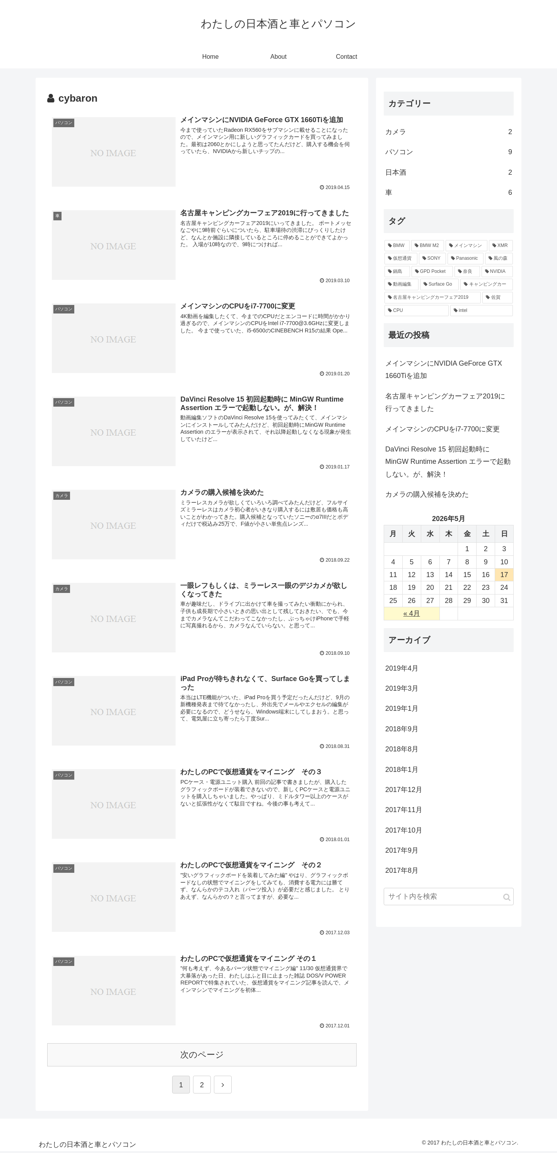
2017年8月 (402, 870)
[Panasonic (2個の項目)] (466, 258)
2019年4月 (402, 668)
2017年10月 (403, 830)
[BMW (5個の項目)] (397, 246)
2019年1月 (402, 708)
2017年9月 (402, 850)
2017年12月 (403, 790)
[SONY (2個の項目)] (432, 258)
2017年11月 (403, 810)
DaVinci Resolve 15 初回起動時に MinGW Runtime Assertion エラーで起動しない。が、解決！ (448, 461)
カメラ (448, 132)
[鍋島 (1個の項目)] (397, 272)
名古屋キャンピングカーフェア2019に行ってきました (445, 402)
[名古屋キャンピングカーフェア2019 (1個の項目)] (432, 297)
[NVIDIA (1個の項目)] (497, 272)
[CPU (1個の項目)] (416, 311)
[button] (507, 897)
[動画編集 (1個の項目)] (401, 284)
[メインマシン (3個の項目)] (466, 246)
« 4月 (411, 613)
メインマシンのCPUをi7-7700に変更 (442, 429)
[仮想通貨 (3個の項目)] (400, 258)
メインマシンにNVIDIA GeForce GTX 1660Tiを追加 (443, 369)
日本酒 (448, 172)
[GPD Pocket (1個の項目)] (432, 272)
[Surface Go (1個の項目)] (439, 284)
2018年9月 (402, 729)
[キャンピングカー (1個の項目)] (486, 284)
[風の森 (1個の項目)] (499, 258)
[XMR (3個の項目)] (501, 246)
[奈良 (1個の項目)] (467, 272)
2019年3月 (402, 688)
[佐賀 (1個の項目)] (497, 297)
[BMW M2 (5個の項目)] (427, 246)
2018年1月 (402, 769)
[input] (449, 896)
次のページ (202, 1056)
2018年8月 (402, 749)
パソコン (448, 152)
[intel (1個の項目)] (481, 311)
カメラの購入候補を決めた (427, 494)
